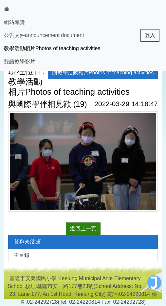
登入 (150, 35)
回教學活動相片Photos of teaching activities (103, 72)
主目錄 (21, 255)
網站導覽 (14, 22)
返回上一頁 (83, 228)
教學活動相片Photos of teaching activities (52, 48)
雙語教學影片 (19, 61)
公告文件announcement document (44, 35)
